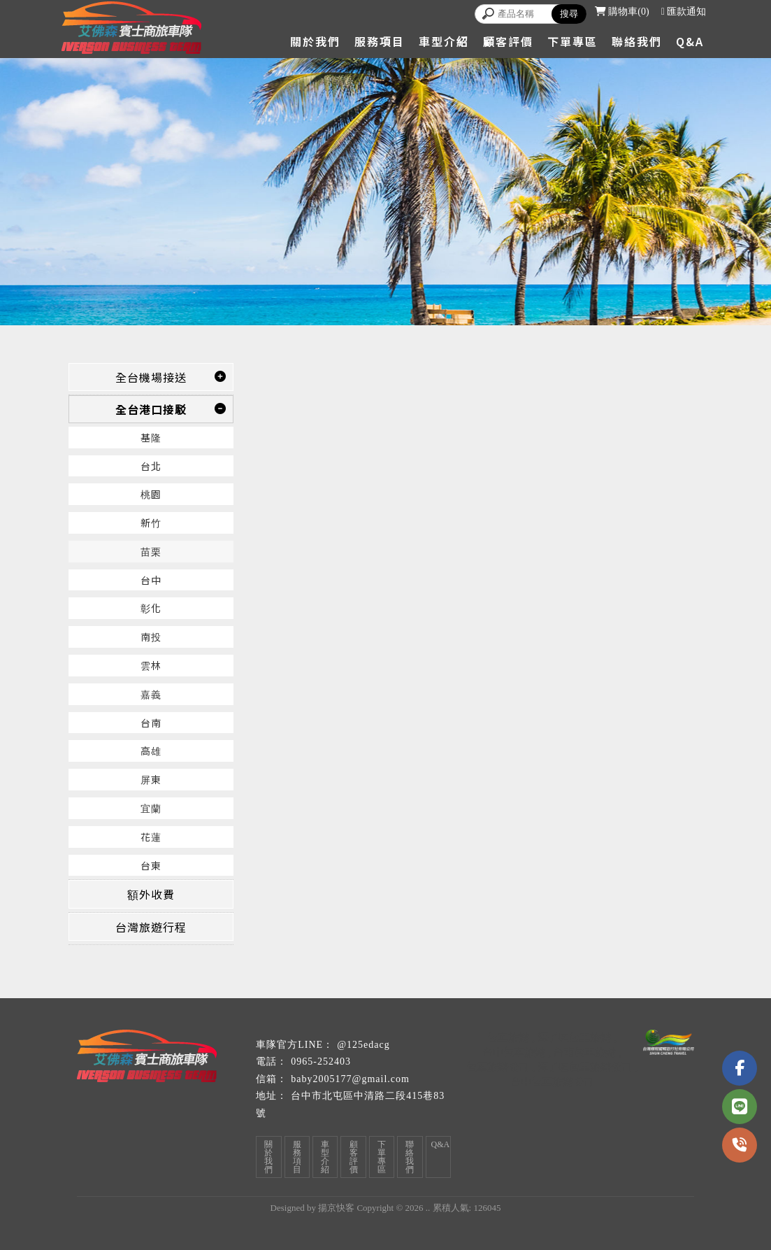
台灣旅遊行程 (151, 926)
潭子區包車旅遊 (574, 1037)
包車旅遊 (508, 1037)
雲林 (150, 665)
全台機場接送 (151, 377)
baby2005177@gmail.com (350, 1079)
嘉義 (150, 694)
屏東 (150, 779)
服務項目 (379, 41)
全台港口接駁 (151, 409)
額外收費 (151, 894)
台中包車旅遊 (513, 1051)
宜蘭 (150, 808)
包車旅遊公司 (497, 1066)
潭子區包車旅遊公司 (585, 1066)
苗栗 (150, 551)
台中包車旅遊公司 (552, 1081)
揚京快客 (336, 1207)
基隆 (150, 437)
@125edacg (363, 1044)
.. (428, 1207)
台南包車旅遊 (584, 1051)
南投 (150, 637)
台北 (150, 466)
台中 (150, 580)
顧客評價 (508, 41)
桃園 (150, 494)
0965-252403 (321, 1061)
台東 (150, 865)
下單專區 (572, 41)
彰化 (150, 608)
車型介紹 (444, 41)
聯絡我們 (637, 41)
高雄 (150, 751)
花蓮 (150, 837)
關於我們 (315, 41)
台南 (150, 723)
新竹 (150, 523)
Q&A (690, 41)
